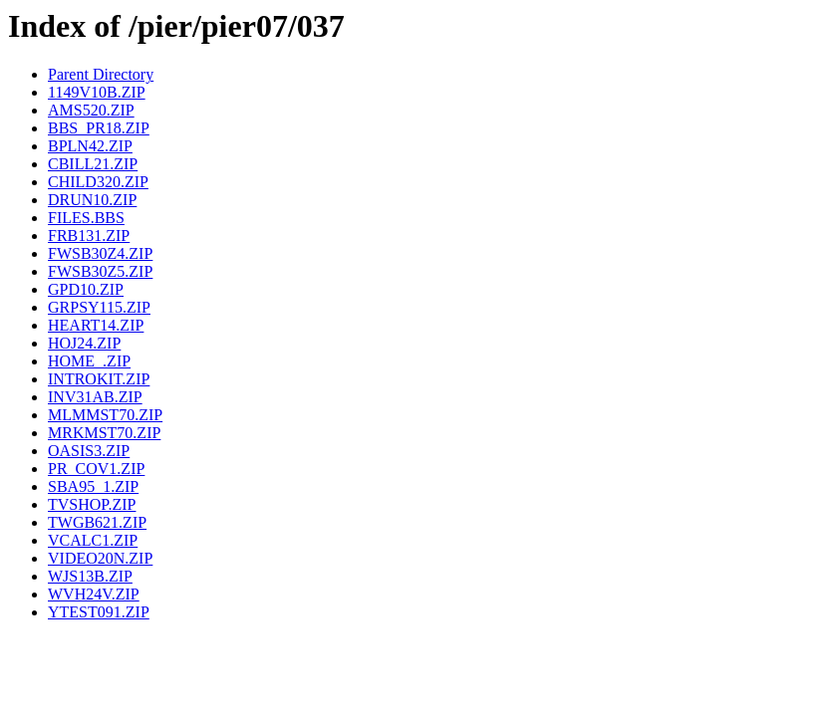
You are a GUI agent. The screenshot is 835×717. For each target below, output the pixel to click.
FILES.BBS (86, 217)
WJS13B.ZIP (90, 576)
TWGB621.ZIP (97, 522)
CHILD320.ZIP (98, 181)
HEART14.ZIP (95, 325)
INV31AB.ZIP (95, 396)
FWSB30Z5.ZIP (100, 271)
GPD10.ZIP (86, 289)
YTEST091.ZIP (98, 611)
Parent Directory (100, 74)
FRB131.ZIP (89, 235)
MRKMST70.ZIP (104, 432)
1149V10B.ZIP (96, 92)
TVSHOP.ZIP (92, 504)
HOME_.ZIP (89, 361)
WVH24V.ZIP (93, 594)
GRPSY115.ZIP (99, 307)
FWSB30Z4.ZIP (100, 253)
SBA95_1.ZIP (93, 486)
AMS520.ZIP (91, 110)
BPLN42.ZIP (90, 145)
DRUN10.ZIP (92, 199)
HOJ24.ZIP (84, 343)
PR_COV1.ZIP (96, 468)
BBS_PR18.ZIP (98, 128)
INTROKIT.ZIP (98, 378)
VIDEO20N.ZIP (100, 558)
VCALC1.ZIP (93, 540)
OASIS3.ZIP (89, 450)
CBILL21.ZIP (93, 163)
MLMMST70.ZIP (105, 414)
